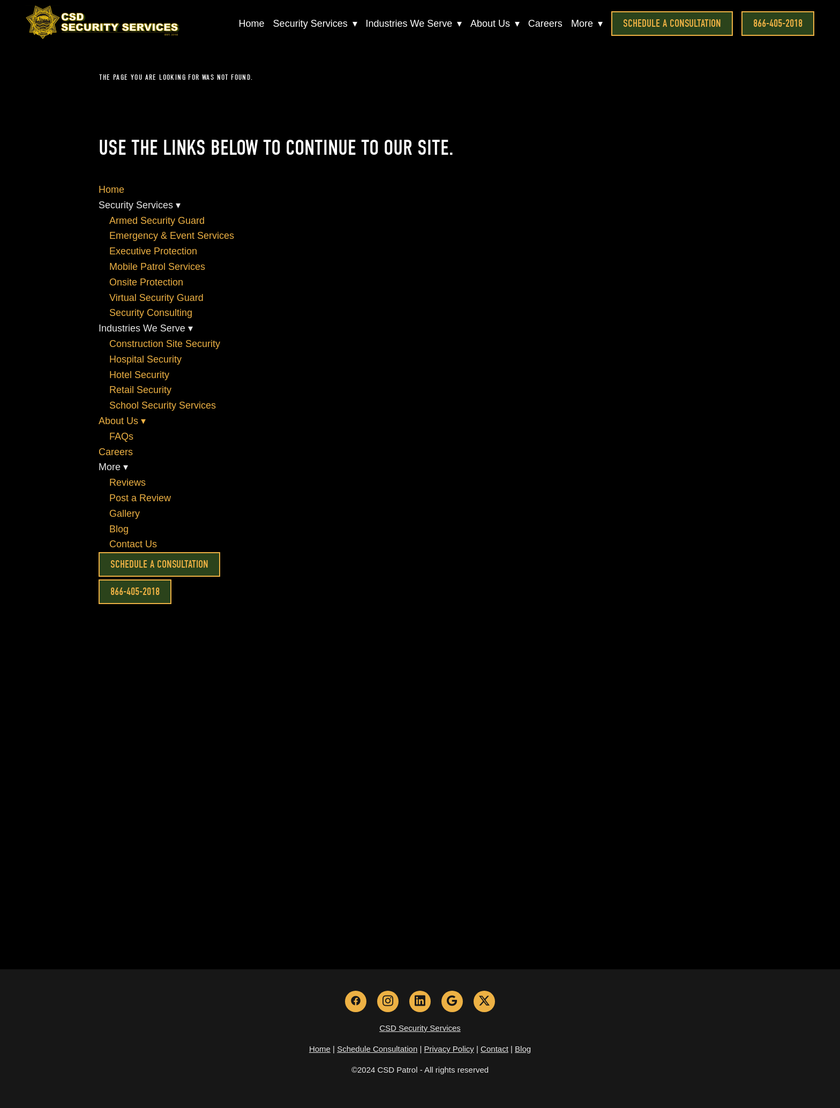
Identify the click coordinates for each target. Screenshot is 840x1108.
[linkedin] (420, 1001)
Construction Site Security (164, 343)
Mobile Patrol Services (157, 266)
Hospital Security (145, 359)
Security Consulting (150, 312)
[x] (484, 1001)
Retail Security (140, 390)
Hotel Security (139, 375)
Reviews (127, 482)
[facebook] (355, 1001)
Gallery (124, 513)
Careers (545, 23)
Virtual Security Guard (156, 297)
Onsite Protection (146, 282)
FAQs (121, 436)
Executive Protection (153, 251)
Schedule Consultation (377, 1048)
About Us (495, 23)
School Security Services (162, 405)
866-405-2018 (777, 23)
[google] (452, 1001)
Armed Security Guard (157, 220)
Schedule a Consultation (672, 23)
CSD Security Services (420, 1027)
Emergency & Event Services (171, 235)
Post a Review (140, 498)
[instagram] (388, 1001)
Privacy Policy (449, 1048)
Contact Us (133, 544)
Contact (494, 1048)
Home (251, 23)
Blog (119, 529)
